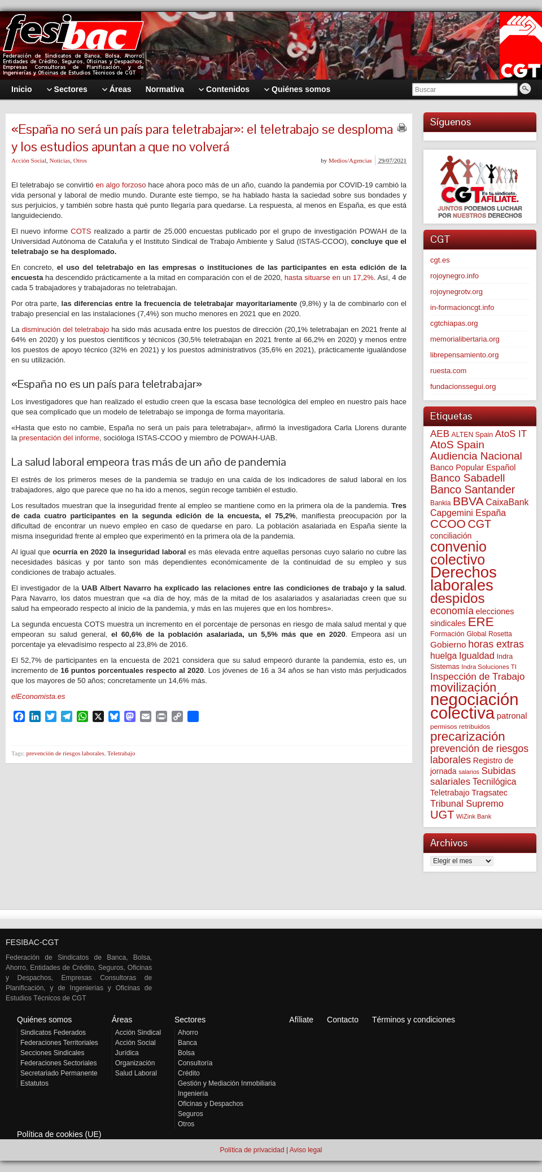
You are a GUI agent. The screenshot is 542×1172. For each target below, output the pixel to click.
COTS (82, 231)
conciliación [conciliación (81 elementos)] (451, 535)
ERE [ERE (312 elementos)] (481, 622)
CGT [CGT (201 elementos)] (480, 524)
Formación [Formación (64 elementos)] (447, 633)
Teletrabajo (121, 753)
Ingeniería (193, 1093)
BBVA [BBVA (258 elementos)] (468, 501)
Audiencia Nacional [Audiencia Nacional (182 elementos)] (476, 456)
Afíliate (301, 1019)
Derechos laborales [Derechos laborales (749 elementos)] (463, 578)
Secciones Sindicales (52, 1053)
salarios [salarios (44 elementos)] (468, 771)
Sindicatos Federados (53, 1033)
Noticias (60, 160)
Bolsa (186, 1053)
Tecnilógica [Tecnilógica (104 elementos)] (495, 781)
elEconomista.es (38, 696)
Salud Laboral (136, 1073)
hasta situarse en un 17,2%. (330, 277)
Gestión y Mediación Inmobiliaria (227, 1083)
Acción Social (28, 160)
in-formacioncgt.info (462, 307)
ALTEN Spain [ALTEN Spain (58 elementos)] (472, 435)
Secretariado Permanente (59, 1073)
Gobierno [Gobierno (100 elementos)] (448, 644)
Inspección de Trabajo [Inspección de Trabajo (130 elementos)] (477, 676)
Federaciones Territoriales (59, 1043)
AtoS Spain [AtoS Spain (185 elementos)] (457, 445)
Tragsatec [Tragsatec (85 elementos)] (489, 792)
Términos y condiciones (413, 1019)
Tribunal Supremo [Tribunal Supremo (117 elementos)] (467, 803)
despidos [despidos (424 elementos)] (457, 598)
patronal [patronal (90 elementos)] (512, 715)
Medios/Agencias (350, 160)
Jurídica (127, 1053)
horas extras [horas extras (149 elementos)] (496, 644)
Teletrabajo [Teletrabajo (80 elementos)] (450, 792)
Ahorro (188, 1033)
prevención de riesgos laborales (65, 753)
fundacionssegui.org (463, 386)
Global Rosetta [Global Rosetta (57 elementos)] (489, 634)
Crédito (189, 1073)
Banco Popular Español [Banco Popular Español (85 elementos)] (473, 467)
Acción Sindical (138, 1033)
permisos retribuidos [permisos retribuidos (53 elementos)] (460, 726)
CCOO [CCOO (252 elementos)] (448, 523)
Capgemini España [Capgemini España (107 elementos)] (468, 513)
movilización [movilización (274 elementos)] (463, 687)
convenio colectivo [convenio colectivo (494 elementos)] (458, 553)
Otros (80, 160)
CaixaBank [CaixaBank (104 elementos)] (507, 502)
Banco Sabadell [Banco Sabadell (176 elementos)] (467, 478)
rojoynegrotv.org (456, 291)
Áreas (122, 1019)
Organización (135, 1063)
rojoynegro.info (454, 276)
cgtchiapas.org (454, 323)
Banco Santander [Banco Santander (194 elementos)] (472, 489)
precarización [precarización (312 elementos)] (467, 736)
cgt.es (440, 260)
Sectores (190, 1019)
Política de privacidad (252, 1150)
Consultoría (195, 1063)
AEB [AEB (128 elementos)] (439, 433)
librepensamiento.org (464, 355)
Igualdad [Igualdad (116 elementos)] (477, 655)
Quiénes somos (44, 1019)
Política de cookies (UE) (59, 1134)
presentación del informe (59, 438)
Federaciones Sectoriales (58, 1063)
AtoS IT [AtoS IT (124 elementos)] (511, 433)
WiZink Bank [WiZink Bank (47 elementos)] (473, 816)
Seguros (190, 1114)
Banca (187, 1043)
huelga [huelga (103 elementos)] (443, 656)
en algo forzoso (120, 185)
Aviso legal (306, 1150)
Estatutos (34, 1083)
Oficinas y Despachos (210, 1104)
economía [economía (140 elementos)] (452, 610)
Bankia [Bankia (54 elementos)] (440, 503)
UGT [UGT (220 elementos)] (442, 814)
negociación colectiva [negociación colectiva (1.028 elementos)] (474, 706)
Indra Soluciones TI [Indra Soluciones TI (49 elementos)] (489, 666)
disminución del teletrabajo (66, 329)
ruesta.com (448, 370)
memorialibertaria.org (465, 339)
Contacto (343, 1019)
